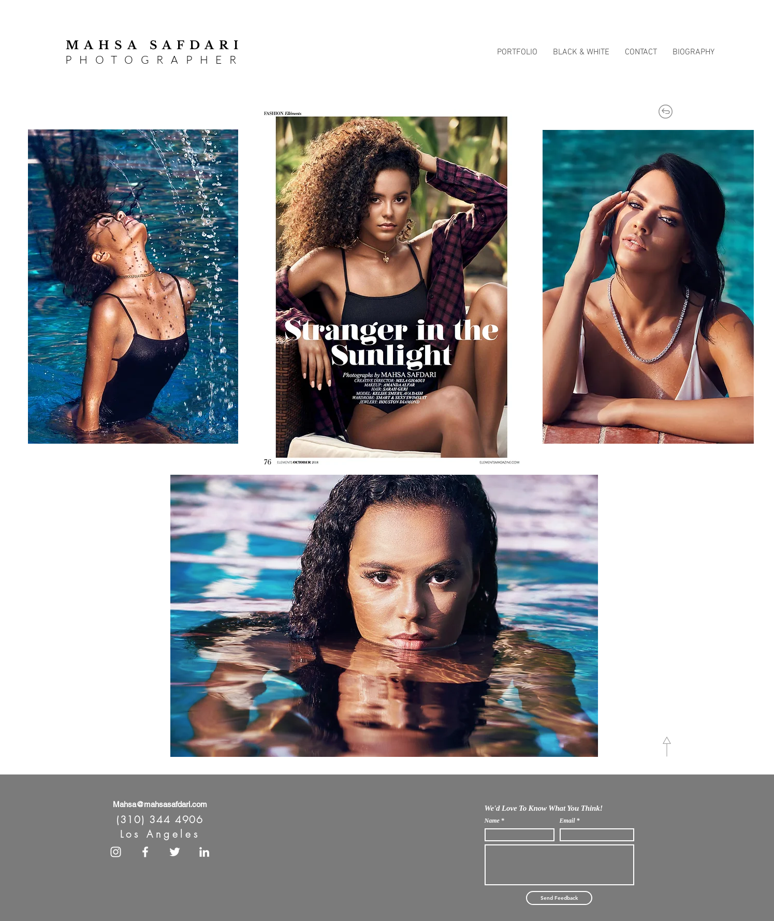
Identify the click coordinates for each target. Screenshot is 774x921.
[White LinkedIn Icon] (204, 852)
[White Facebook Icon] (145, 852)
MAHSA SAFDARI (154, 45)
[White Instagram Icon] (116, 852)
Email (567, 820)
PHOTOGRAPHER (154, 59)
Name (492, 820)
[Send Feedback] (559, 898)
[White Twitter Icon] (175, 852)
